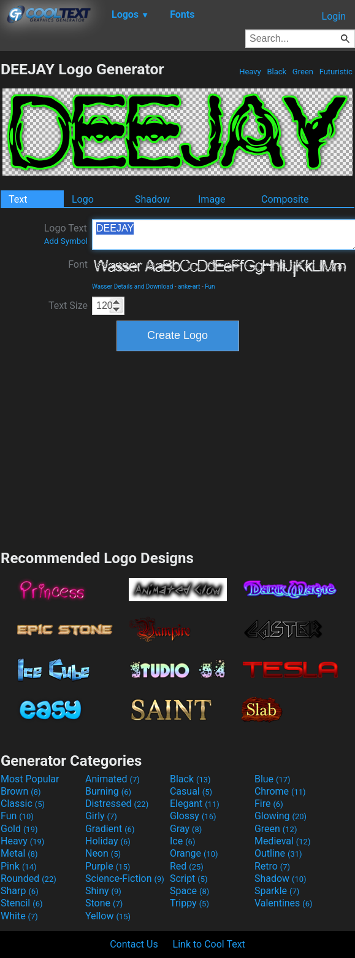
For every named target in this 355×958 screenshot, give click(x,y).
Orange (194, 853)
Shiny (103, 891)
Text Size (68, 305)
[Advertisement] (178, 449)
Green (303, 71)
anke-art (189, 286)
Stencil (21, 903)
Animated (112, 779)
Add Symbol (66, 241)
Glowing (280, 816)
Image (212, 199)
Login (334, 16)
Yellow (108, 916)
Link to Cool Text (209, 944)
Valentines (283, 903)
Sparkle (276, 891)
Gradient (109, 829)
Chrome (280, 791)
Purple (107, 866)
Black (276, 71)
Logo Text (66, 234)
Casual (191, 791)
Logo (83, 199)
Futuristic (335, 71)
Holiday (108, 841)
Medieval (282, 841)
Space (189, 891)
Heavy (250, 71)
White (19, 916)
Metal (19, 853)
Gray (186, 829)
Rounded (28, 878)
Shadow (152, 199)
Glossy (193, 816)
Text (18, 199)
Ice (182, 841)
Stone (104, 903)
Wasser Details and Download (132, 286)
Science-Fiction (124, 878)
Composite (285, 199)
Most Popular (30, 779)
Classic (23, 803)
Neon (103, 853)
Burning (108, 791)
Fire (268, 803)
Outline (278, 853)
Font (78, 264)
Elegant (194, 803)
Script (189, 878)
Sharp (20, 891)
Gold (19, 829)
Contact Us (134, 944)
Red (187, 866)
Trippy (189, 903)
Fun (210, 286)
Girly (101, 816)
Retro (272, 866)
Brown (20, 791)
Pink (19, 866)
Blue (272, 779)
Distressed (116, 803)
